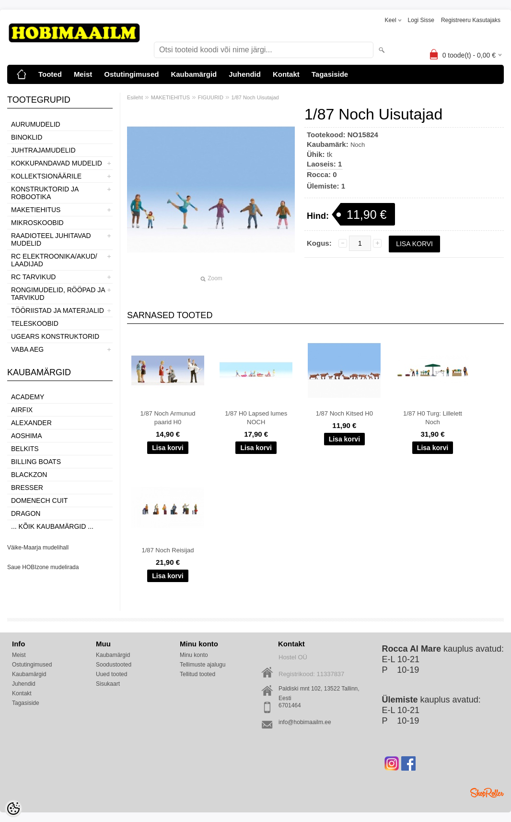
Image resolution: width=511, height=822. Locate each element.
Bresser (27, 487)
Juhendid (245, 74)
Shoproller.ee (487, 793)
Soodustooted (113, 664)
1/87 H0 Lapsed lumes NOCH (256, 418)
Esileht (135, 97)
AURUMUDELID (35, 124)
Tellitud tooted (197, 674)
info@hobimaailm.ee (305, 722)
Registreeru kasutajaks (470, 20)
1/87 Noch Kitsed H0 (344, 413)
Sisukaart (108, 683)
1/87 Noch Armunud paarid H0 (168, 418)
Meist (83, 74)
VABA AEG (27, 349)
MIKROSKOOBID (37, 222)
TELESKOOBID (34, 323)
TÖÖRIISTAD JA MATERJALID (57, 310)
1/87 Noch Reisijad (167, 550)
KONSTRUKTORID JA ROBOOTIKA (45, 193)
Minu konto (194, 655)
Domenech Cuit (39, 500)
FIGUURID (210, 97)
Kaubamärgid (194, 74)
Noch (357, 144)
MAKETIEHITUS (35, 210)
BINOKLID (26, 137)
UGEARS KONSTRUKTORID (55, 336)
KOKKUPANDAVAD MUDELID (56, 163)
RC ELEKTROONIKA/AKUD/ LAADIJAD (54, 260)
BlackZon (29, 474)
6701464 (290, 705)
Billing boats (36, 461)
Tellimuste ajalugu (202, 664)
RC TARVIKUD (33, 277)
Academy (27, 397)
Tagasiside (330, 74)
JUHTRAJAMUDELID (43, 150)
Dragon (25, 513)
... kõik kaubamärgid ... (52, 526)
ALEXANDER (31, 423)
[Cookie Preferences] (13, 808)
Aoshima (26, 436)
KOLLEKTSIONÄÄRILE (46, 176)
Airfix (22, 410)
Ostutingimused (131, 74)
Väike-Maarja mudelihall (38, 547)
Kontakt (286, 74)
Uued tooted (111, 674)
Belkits (25, 449)
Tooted (50, 74)
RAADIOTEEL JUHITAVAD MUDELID (51, 239)
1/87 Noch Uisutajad (255, 97)
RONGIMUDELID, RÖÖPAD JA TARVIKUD (58, 293)
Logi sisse (421, 20)
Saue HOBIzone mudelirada (43, 567)
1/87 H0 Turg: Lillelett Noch (432, 418)
